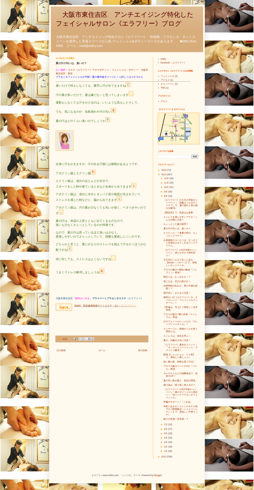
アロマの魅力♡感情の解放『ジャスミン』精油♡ (180, 271)
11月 (166, 182)
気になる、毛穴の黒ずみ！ (177, 281)
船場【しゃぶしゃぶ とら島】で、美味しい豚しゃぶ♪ (179, 356)
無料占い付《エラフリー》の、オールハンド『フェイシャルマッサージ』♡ (180, 300)
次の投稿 (61, 350)
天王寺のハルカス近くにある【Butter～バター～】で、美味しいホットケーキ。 (180, 262)
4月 (166, 437)
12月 (166, 178)
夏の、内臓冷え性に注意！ (177, 340)
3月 (166, 442)
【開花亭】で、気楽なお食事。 (179, 212)
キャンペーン (167, 84)
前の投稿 (142, 350)
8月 (166, 196)
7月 (166, 424)
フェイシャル (167, 76)
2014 (164, 174)
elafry (163, 59)
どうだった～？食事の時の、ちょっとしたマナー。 (180, 234)
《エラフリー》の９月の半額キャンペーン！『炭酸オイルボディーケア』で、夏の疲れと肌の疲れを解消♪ (180, 204)
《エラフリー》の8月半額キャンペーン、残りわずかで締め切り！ (179, 253)
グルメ (164, 101)
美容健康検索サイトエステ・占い (96, 305)
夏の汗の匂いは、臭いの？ (177, 228)
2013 (164, 456)
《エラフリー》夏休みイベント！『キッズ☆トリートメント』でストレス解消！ (180, 347)
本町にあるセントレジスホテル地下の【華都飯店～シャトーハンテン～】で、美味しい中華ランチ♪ (180, 410)
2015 (164, 170)
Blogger (158, 475)
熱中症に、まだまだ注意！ (177, 293)
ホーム (101, 350)
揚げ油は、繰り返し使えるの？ (179, 385)
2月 (166, 446)
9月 (166, 191)
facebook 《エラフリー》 (173, 62)
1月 (166, 451)
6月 (166, 429)
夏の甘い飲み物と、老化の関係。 (180, 380)
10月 (166, 187)
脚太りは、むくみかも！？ (177, 277)
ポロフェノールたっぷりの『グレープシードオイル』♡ (180, 322)
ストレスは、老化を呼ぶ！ (177, 336)
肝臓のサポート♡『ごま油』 (177, 402)
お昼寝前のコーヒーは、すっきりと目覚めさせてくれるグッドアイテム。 (180, 243)
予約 (163, 87)
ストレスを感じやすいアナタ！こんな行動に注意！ (180, 218)
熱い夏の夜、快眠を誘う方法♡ (179, 361)
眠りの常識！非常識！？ (175, 419)
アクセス (165, 80)
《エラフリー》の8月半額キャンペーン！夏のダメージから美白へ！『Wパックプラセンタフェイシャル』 (180, 393)
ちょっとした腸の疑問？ (175, 224)
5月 (166, 433)
